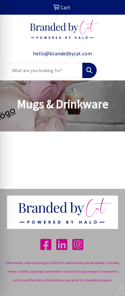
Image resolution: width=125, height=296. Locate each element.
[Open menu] (111, 70)
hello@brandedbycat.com (62, 53)
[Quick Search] (43, 70)
